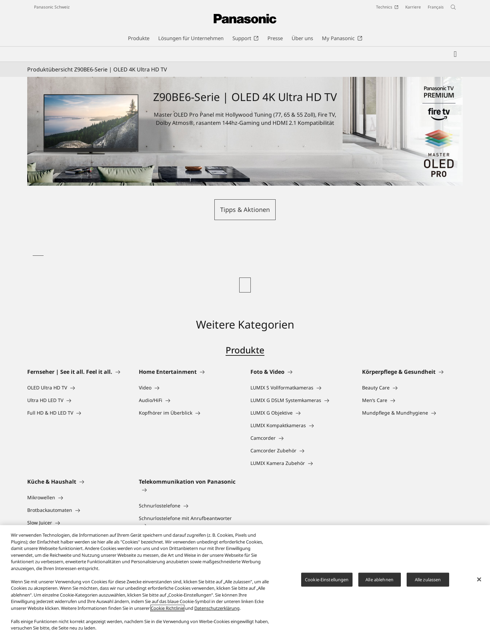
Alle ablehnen (379, 580)
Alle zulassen (428, 580)
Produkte (245, 350)
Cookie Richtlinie (167, 609)
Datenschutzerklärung (217, 609)
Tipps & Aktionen (245, 209)
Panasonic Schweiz (52, 7)
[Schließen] (479, 579)
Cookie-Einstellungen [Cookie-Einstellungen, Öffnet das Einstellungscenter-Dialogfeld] (327, 580)
